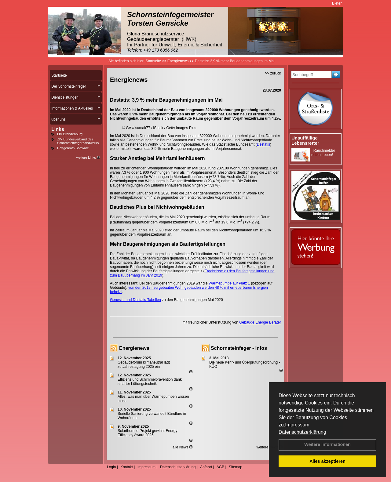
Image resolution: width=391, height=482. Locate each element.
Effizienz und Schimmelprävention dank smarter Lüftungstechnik (150, 381)
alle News (182, 447)
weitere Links (88, 157)
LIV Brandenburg (69, 134)
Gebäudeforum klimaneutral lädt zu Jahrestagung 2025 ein (144, 364)
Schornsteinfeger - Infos (239, 348)
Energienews (134, 348)
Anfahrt (206, 467)
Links (57, 129)
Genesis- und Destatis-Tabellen (135, 300)
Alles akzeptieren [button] (327, 461)
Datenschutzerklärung (302, 432)
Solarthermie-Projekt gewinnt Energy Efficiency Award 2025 (147, 433)
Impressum (297, 424)
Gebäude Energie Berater (260, 322)
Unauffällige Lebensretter (305, 140)
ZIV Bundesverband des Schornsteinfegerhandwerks (78, 141)
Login (111, 467)
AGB (220, 467)
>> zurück (273, 73)
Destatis (263, 144)
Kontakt (126, 467)
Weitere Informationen (327, 444)
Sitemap (235, 467)
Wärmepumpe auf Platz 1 (229, 283)
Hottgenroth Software (73, 148)
